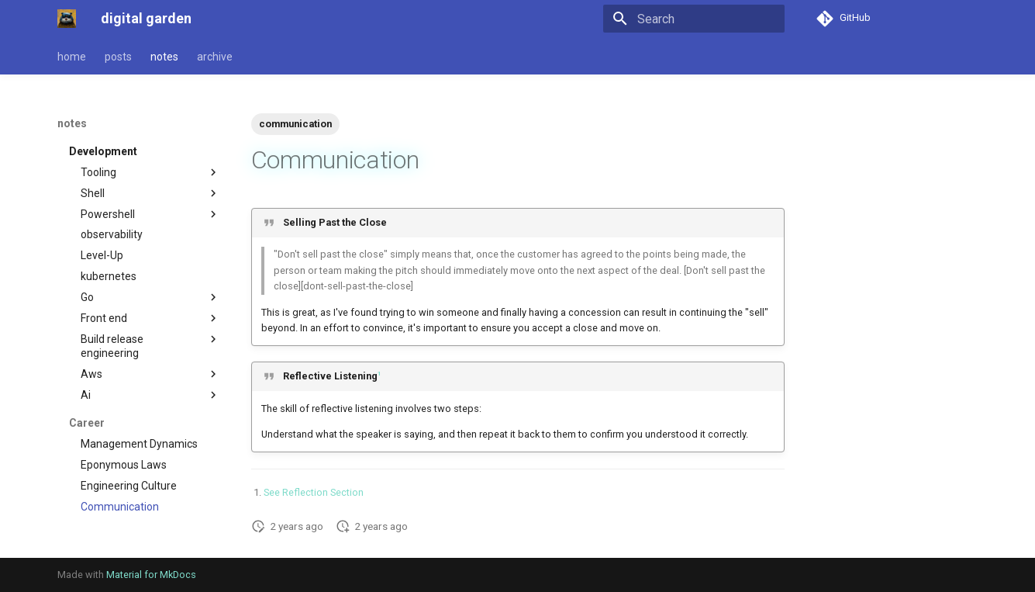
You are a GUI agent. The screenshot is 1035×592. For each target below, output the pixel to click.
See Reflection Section (314, 492)
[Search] (694, 19)
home (71, 56)
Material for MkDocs (151, 574)
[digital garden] (66, 18)
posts (118, 56)
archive (215, 56)
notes (164, 56)
